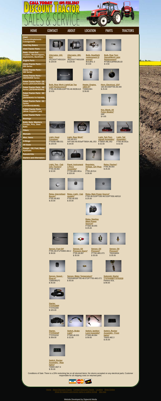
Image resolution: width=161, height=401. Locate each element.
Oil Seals (27, 145)
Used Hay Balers (30, 45)
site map (102, 392)
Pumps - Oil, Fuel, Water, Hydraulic (34, 149)
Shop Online (109, 390)
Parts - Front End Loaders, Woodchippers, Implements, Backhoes (34, 54)
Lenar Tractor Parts (31, 115)
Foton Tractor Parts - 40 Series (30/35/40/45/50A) (33, 88)
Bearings (27, 119)
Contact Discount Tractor (84, 390)
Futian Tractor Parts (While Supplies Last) (32, 110)
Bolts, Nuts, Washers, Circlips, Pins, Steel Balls (32, 124)
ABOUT (71, 30)
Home (48, 390)
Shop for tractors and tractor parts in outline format (76, 392)
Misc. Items (28, 137)
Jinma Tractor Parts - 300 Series (32, 71)
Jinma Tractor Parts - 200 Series (32, 65)
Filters (26, 130)
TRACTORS (128, 30)
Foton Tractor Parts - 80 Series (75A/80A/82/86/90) (33, 103)
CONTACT (52, 30)
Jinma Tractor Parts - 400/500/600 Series (32, 77)
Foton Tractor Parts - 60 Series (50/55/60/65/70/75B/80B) (34, 95)
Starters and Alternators (33, 158)
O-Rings (26, 141)
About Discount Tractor (62, 390)
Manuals (27, 134)
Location (99, 390)
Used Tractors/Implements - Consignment (33, 39)
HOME (33, 30)
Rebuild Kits (28, 154)
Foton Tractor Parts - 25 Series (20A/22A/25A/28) (33, 82)
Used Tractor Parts (31, 49)
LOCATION (90, 30)
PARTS (109, 30)
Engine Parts (28, 60)
